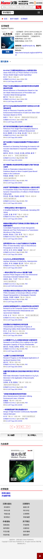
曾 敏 (19, 133)
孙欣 (10, 279)
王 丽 (16, 234)
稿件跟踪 (6, 528)
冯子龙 (5, 250)
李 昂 (20, 234)
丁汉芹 (15, 279)
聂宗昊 (5, 347)
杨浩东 (5, 153)
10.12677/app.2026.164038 (14, 421)
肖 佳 (15, 133)
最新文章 (26, 507)
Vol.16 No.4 (12, 403)
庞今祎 (5, 362)
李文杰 (5, 196)
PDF (26, 79)
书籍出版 (7, 514)
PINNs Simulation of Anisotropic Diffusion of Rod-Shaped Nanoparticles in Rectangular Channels (21, 293)
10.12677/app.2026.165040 (14, 389)
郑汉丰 (11, 153)
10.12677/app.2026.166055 (14, 122)
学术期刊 (8, 12)
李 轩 (5, 331)
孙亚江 (5, 117)
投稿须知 (6, 525)
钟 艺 (5, 77)
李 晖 (15, 214)
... (25, 427)
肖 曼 (5, 315)
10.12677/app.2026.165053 (14, 160)
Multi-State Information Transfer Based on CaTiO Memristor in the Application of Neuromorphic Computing (21, 375)
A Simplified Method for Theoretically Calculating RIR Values (21, 210)
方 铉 (9, 331)
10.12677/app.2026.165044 (14, 320)
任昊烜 (5, 263)
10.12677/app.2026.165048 (14, 254)
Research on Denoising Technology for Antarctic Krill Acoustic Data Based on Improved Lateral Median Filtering (21, 146)
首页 (5, 19)
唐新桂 (15, 382)
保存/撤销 (26, 531)
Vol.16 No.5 (12, 158)
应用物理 (24, 19)
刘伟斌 (5, 382)
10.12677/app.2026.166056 (14, 101)
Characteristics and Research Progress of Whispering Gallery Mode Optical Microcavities (19, 327)
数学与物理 (14, 19)
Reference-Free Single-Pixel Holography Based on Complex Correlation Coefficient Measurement (20, 129)
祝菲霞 (22, 196)
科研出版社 (6, 493)
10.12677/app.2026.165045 (14, 301)
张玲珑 (11, 176)
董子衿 (5, 97)
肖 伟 (5, 416)
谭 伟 (15, 250)
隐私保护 (26, 535)
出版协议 (26, 528)
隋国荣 (10, 133)
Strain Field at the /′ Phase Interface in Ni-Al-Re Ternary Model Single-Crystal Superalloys (20, 73)
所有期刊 (7, 507)
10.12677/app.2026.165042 (14, 351)
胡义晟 (24, 133)
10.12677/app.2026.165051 (14, 203)
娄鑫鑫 (5, 400)
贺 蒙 (10, 214)
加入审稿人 (32, 435)
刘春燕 (16, 297)
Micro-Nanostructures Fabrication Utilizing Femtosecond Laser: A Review (17, 396)
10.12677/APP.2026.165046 (14, 286)
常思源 (5, 176)
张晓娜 (20, 250)
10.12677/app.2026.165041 (14, 367)
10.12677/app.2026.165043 (14, 335)
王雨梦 (11, 297)
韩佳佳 (11, 234)
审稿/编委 (26, 517)
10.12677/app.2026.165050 (14, 219)
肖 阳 (10, 382)
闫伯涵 (11, 347)
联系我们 (7, 517)
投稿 (7, 52)
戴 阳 (32, 153)
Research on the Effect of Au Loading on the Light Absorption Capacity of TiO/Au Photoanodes (20, 342)
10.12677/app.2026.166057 (14, 81)
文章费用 (26, 514)
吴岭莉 (5, 279)
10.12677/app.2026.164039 (14, 405)
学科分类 (7, 510)
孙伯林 (5, 234)
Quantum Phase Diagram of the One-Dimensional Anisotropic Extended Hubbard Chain (20, 275)
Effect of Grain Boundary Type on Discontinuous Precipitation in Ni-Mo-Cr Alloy (19, 246)
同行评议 (26, 510)
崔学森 (27, 153)
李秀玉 (22, 347)
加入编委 (11, 435)
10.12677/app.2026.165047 (14, 268)
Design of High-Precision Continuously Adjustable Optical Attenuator (20, 412)
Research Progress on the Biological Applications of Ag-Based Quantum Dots (21, 358)
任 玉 (9, 315)
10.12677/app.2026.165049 (14, 239)
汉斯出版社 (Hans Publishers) (25, 539)
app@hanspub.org (28, 46)
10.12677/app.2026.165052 (14, 183)
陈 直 (5, 133)
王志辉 (5, 214)
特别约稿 (6, 535)
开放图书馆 (6, 496)
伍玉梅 (22, 153)
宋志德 (5, 297)
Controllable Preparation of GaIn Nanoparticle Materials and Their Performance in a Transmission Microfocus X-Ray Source (20, 228)
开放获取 (26, 525)
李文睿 (11, 196)
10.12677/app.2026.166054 (14, 137)
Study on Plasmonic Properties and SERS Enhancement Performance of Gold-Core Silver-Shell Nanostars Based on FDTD (21, 110)
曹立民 (21, 263)
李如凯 (16, 196)
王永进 (16, 153)
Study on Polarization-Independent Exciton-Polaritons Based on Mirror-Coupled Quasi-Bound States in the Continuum (21, 169)
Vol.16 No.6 (12, 79)
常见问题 (6, 531)
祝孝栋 (16, 347)
